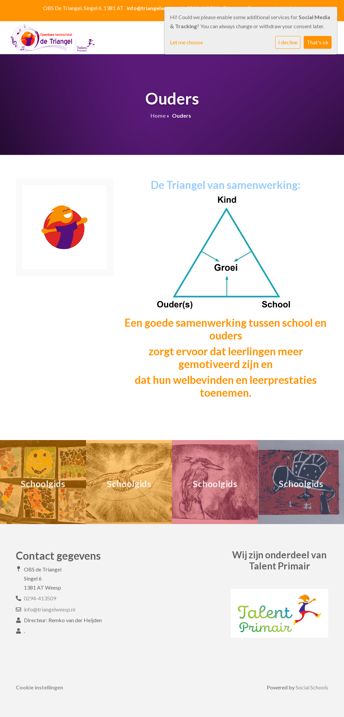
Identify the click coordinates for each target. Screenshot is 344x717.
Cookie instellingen (39, 687)
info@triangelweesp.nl (49, 609)
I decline (287, 42)
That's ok (318, 42)
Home (158, 115)
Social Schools (312, 687)
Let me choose (186, 42)
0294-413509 (40, 598)
